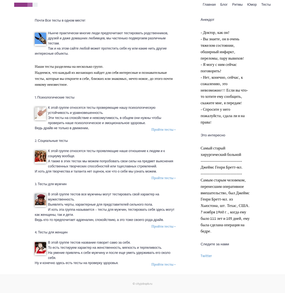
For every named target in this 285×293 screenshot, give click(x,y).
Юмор (252, 5)
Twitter (206, 256)
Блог (224, 5)
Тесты (266, 5)
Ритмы (237, 5)
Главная (209, 5)
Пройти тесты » (163, 129)
